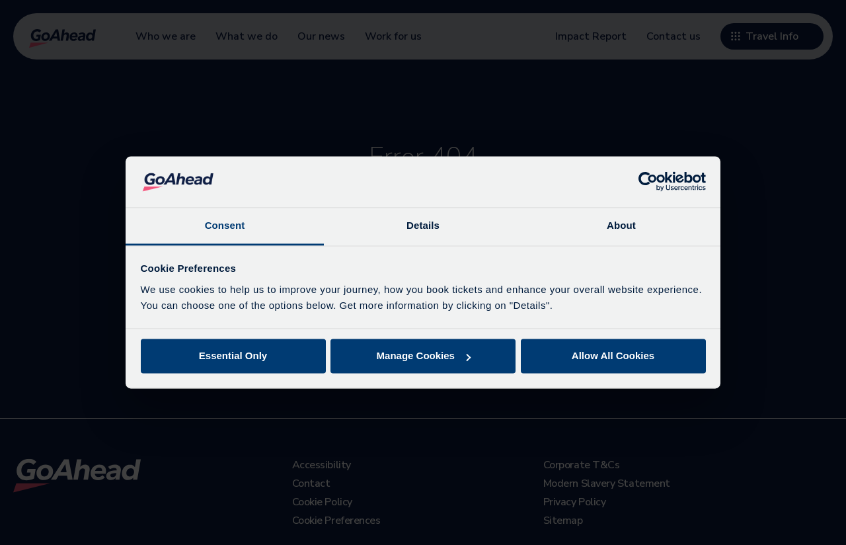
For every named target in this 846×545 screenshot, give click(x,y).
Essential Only (233, 356)
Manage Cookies (424, 356)
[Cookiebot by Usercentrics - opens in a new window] (648, 182)
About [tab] (621, 225)
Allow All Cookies (613, 356)
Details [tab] (423, 225)
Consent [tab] (225, 225)
